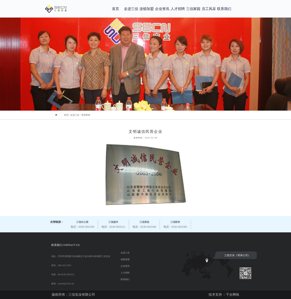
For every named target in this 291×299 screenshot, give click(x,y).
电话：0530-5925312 (113, 224)
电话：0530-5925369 (144, 224)
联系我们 (224, 9)
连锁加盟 (147, 9)
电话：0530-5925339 (82, 224)
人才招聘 (178, 9)
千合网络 (232, 294)
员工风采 (209, 9)
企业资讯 (162, 9)
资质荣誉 (85, 115)
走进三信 (131, 9)
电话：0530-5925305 (175, 224)
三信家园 (193, 9)
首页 (115, 9)
